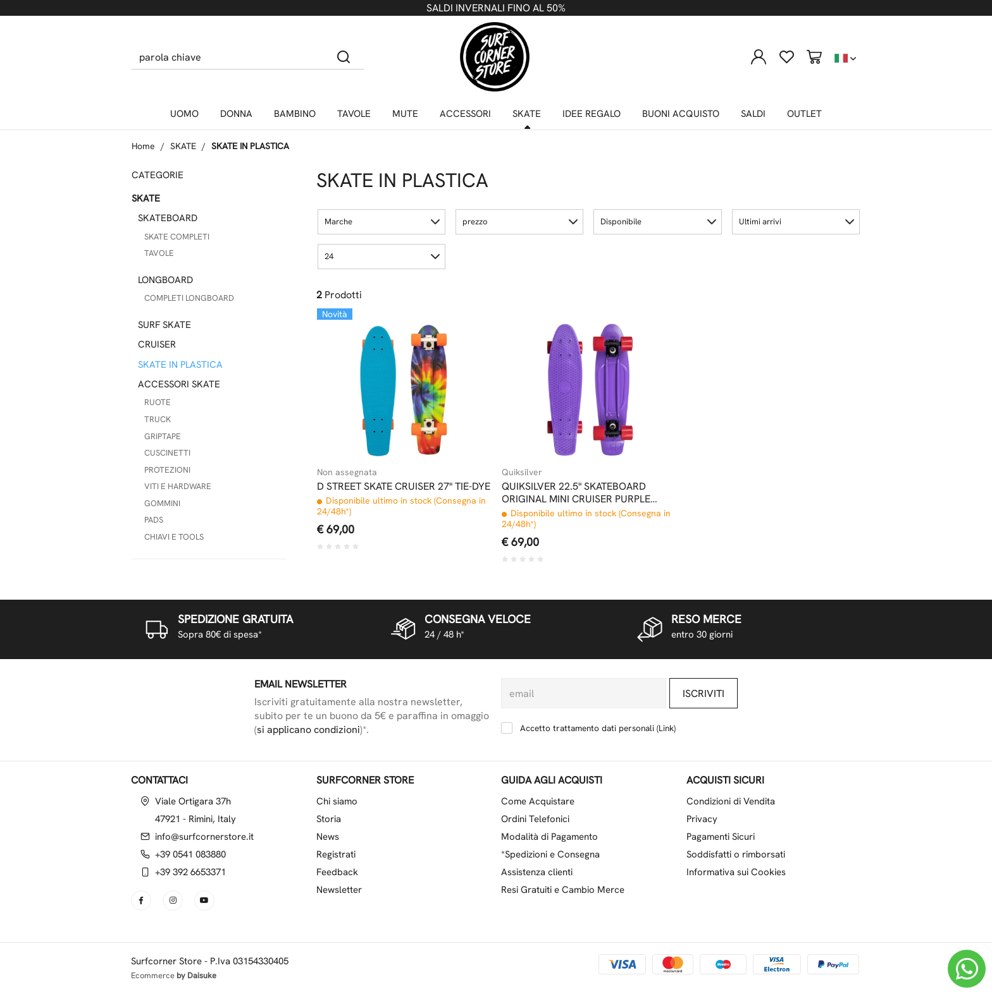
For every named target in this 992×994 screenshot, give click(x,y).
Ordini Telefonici (535, 819)
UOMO (184, 113)
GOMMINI (162, 503)
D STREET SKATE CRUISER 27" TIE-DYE (403, 486)
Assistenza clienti (537, 872)
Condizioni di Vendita (730, 801)
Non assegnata (347, 472)
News (327, 836)
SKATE (526, 113)
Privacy (701, 819)
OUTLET (804, 113)
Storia (328, 819)
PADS (153, 519)
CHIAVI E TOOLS (174, 536)
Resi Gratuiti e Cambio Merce (562, 889)
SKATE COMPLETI (176, 236)
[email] (583, 693)
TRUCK (157, 419)
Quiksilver (522, 472)
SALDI (753, 113)
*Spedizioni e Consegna (550, 854)
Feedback (337, 872)
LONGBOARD (165, 280)
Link (666, 728)
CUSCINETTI (167, 452)
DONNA (236, 113)
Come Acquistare (537, 801)
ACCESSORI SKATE (179, 384)
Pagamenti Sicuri (720, 836)
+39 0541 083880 (190, 854)
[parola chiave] (227, 57)
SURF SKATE (164, 324)
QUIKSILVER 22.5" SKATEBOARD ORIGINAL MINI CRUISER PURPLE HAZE (576, 493)
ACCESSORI (465, 113)
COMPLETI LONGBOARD (189, 298)
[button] (381, 221)
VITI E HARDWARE (177, 486)
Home (143, 146)
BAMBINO (295, 113)
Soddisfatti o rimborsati (735, 854)
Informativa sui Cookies (736, 872)
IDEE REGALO (591, 113)
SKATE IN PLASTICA (250, 146)
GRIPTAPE (162, 436)
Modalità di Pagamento (549, 836)
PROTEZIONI (167, 469)
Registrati (336, 854)
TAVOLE (354, 113)
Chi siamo (336, 801)
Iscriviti (703, 693)
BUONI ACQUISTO (680, 113)
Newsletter (339, 889)
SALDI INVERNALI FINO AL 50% (496, 8)
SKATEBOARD (167, 218)
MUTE (405, 113)
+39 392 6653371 (190, 872)
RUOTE (157, 402)
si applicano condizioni (308, 729)
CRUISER (157, 344)
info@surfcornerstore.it (204, 836)
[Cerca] (343, 57)
